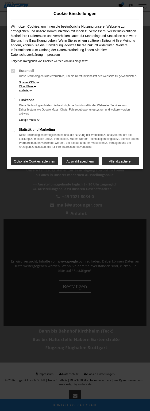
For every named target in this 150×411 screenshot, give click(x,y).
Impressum (52, 54)
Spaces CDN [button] (29, 82)
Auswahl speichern (80, 161)
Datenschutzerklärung (27, 54)
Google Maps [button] (29, 120)
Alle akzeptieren (120, 161)
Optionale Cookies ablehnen (34, 161)
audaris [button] (25, 90)
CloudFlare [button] (27, 86)
